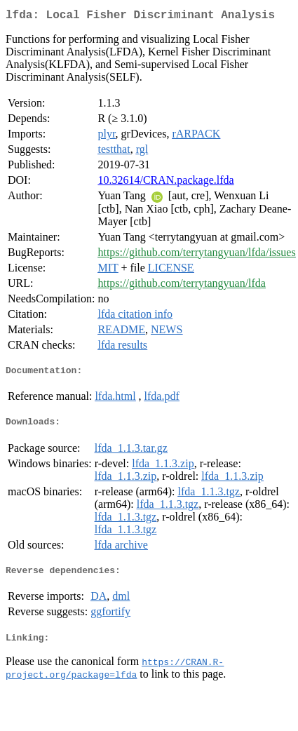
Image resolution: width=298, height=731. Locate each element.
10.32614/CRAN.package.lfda (165, 183)
